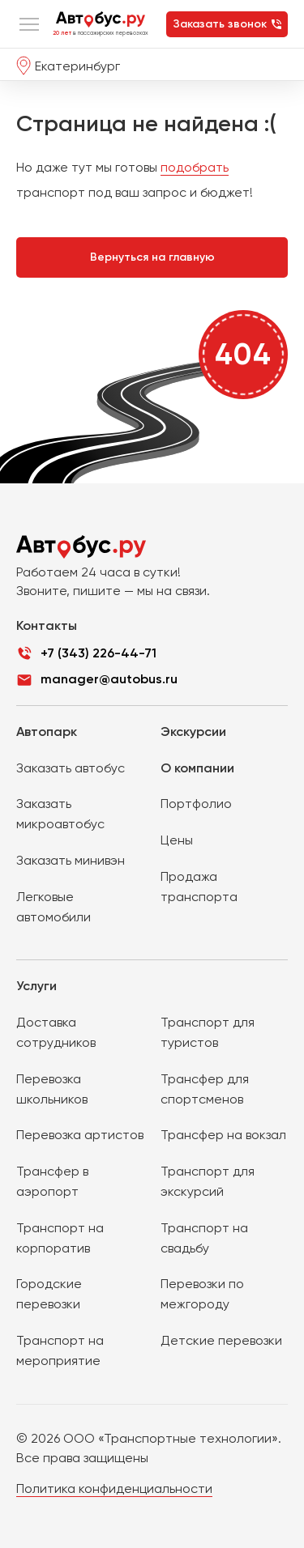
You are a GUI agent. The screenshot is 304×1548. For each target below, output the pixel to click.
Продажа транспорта (199, 886)
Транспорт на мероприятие (60, 1350)
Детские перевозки (221, 1340)
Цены (177, 840)
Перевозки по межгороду (202, 1294)
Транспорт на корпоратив (60, 1238)
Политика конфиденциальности (114, 1488)
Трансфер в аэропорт (52, 1181)
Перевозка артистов (79, 1134)
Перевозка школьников (52, 1089)
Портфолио (196, 803)
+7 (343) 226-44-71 (98, 653)
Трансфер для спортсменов (205, 1089)
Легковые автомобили (53, 907)
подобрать (195, 167)
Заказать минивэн (70, 860)
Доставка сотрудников (56, 1032)
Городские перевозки (49, 1294)
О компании (197, 768)
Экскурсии (193, 731)
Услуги (36, 985)
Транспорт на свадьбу (204, 1238)
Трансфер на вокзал (223, 1134)
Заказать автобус (70, 768)
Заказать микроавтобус (60, 813)
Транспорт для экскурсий (208, 1181)
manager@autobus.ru (109, 679)
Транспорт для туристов (208, 1032)
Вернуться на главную (152, 257)
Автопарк (46, 731)
